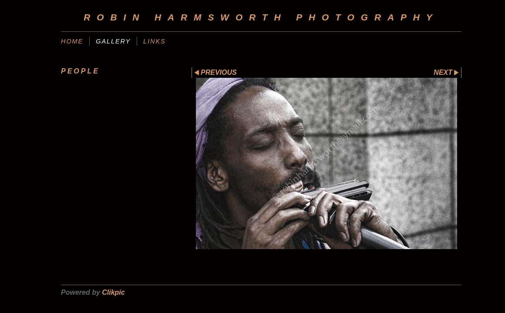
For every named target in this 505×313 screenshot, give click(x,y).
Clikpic (113, 292)
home (72, 41)
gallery (113, 41)
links (154, 41)
